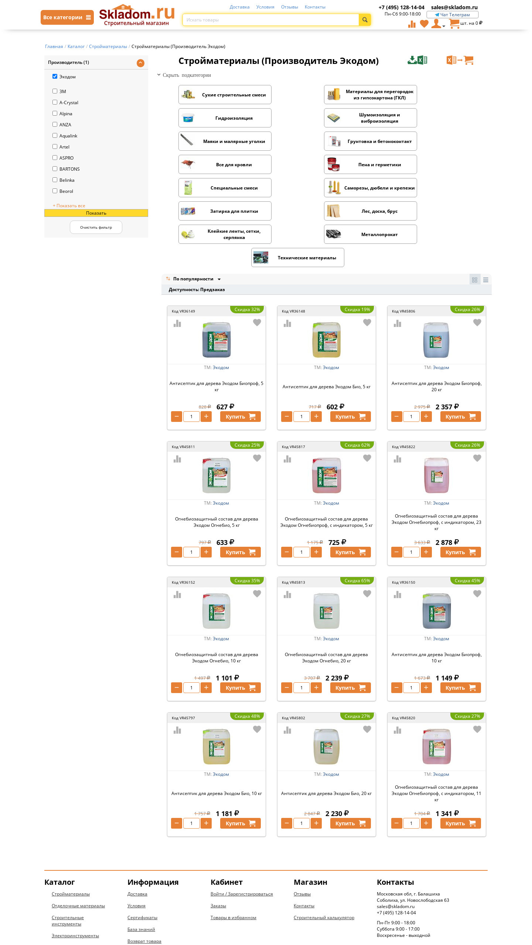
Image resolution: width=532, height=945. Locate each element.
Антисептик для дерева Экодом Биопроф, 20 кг (437, 317)
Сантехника (65, 878)
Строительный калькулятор (324, 848)
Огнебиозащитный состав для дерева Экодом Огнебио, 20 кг (326, 588)
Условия (265, 7)
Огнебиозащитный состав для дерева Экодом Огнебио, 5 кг (216, 453)
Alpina (62, 113)
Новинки (61, 925)
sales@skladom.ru (454, 7)
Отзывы (289, 7)
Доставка (240, 7)
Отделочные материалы (78, 836)
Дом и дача (64, 914)
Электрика (63, 890)
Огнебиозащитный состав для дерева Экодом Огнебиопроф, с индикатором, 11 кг (436, 724)
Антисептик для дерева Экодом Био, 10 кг (216, 724)
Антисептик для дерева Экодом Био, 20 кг (326, 724)
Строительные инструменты (68, 851)
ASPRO (63, 158)
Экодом (64, 77)
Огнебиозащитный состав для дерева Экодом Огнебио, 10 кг (216, 588)
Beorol (62, 191)
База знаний (141, 860)
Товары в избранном (233, 848)
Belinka (63, 180)
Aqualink (64, 136)
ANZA (61, 125)
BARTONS (66, 169)
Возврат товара (144, 872)
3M (59, 91)
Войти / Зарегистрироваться (242, 825)
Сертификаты (142, 848)
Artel (60, 147)
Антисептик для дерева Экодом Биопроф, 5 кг (216, 317)
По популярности (190, 210)
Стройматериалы (71, 825)
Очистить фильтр (96, 227)
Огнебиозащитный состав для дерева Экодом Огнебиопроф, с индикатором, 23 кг (436, 453)
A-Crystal (65, 102)
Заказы (218, 836)
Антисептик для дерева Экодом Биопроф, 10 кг (437, 588)
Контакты (315, 7)
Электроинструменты (75, 866)
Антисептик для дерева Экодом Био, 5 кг (327, 317)
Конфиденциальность (151, 884)
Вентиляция (65, 902)
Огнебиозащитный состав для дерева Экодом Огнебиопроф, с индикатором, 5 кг (326, 453)
